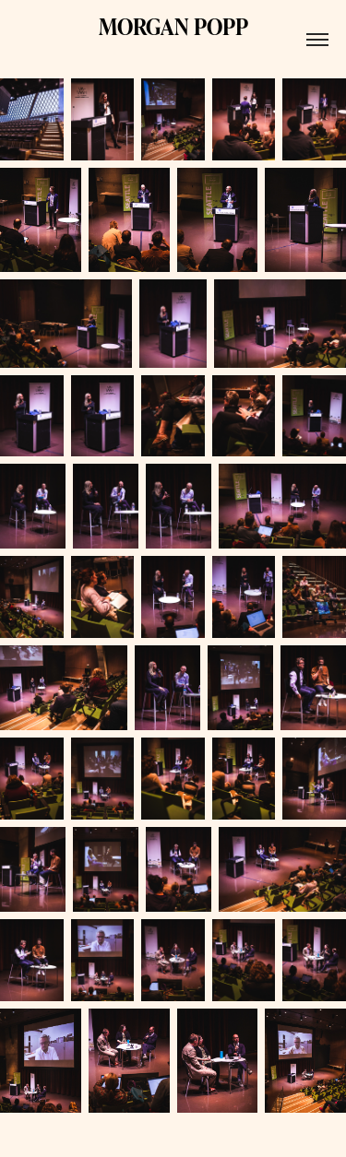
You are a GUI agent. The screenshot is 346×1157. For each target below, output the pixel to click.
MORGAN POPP (173, 26)
